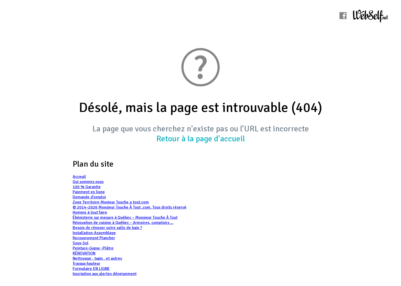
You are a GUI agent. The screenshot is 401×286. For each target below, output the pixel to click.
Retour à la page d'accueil (200, 139)
